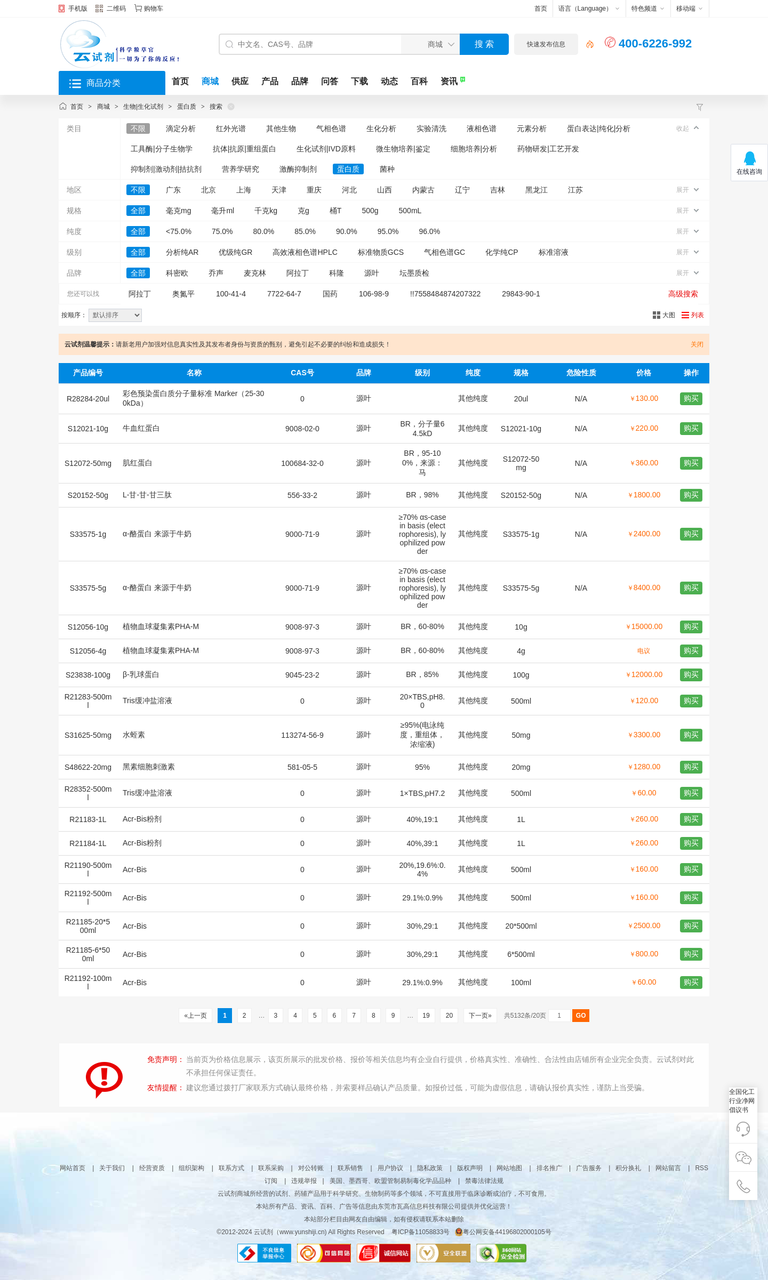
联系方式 (231, 1168)
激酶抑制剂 (298, 169)
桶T (336, 210)
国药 (330, 293)
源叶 (371, 273)
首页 (540, 8)
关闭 (697, 344)
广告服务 (589, 1168)
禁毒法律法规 (484, 1181)
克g (303, 210)
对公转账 (311, 1168)
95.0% (388, 231)
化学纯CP (501, 252)
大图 (668, 315)
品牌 (299, 81)
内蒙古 (423, 190)
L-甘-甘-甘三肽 (147, 494)
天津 (278, 190)
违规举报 (304, 1181)
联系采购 (271, 1168)
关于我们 (112, 1168)
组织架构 (191, 1168)
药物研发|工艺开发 (548, 148)
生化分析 (381, 128)
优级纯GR (235, 252)
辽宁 (462, 190)
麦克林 (255, 273)
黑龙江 (536, 190)
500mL (410, 210)
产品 (269, 81)
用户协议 (390, 1168)
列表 (697, 315)
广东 (173, 190)
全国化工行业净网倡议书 (742, 1101)
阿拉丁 (297, 273)
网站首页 (72, 1168)
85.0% (305, 231)
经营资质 (152, 1168)
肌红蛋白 (138, 462)
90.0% (346, 231)
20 (449, 1015)
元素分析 (532, 128)
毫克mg (178, 210)
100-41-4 (231, 293)
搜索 (216, 106)
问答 (329, 81)
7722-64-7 (284, 293)
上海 (243, 190)
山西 (384, 190)
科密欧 (177, 273)
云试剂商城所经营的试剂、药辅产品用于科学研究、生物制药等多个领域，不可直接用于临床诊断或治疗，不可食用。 (384, 1193)
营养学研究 (240, 169)
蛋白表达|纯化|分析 (598, 128)
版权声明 (470, 1168)
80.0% (264, 231)
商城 (210, 81)
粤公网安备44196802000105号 (503, 1232)
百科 (419, 81)
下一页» (480, 1015)
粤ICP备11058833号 (420, 1232)
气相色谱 (331, 128)
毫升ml (222, 210)
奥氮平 (183, 293)
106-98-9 (374, 293)
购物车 (153, 8)
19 (426, 1015)
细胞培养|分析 (474, 148)
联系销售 (350, 1168)
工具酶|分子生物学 (162, 148)
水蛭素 (134, 734)
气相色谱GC (444, 252)
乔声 (216, 273)
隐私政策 (430, 1168)
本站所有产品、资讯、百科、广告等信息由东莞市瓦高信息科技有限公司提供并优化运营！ (384, 1206)
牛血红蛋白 (141, 428)
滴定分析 (181, 128)
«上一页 (195, 1015)
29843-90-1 (521, 293)
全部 (138, 210)
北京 (208, 190)
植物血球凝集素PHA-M (161, 626)
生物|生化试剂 (143, 106)
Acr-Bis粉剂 (142, 819)
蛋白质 (186, 106)
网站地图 (509, 1168)
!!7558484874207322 (445, 293)
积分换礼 (628, 1168)
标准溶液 (554, 252)
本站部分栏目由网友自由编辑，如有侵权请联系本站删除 (384, 1219)
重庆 (314, 190)
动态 (389, 81)
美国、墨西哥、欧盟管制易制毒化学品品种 (390, 1181)
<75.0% (178, 231)
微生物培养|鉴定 (403, 148)
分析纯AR (182, 252)
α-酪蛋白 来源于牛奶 (157, 533)
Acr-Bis (135, 869)
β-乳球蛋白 (141, 674)
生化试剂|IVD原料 (326, 148)
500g (370, 210)
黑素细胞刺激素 (149, 766)
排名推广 (549, 1168)
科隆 (336, 273)
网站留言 (668, 1168)
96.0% (429, 231)
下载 (359, 81)
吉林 (497, 190)
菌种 (387, 169)
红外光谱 (231, 128)
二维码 (110, 9)
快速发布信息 (546, 44)
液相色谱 (482, 128)
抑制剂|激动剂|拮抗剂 (166, 169)
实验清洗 (431, 128)
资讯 (449, 81)
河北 (349, 190)
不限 (138, 128)
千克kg (265, 210)
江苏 (575, 190)
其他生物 (281, 128)
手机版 (77, 8)
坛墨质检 (414, 273)
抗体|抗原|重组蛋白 (244, 148)
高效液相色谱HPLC (305, 252)
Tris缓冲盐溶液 (147, 700)
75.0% (222, 231)
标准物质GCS (381, 252)
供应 (240, 81)
